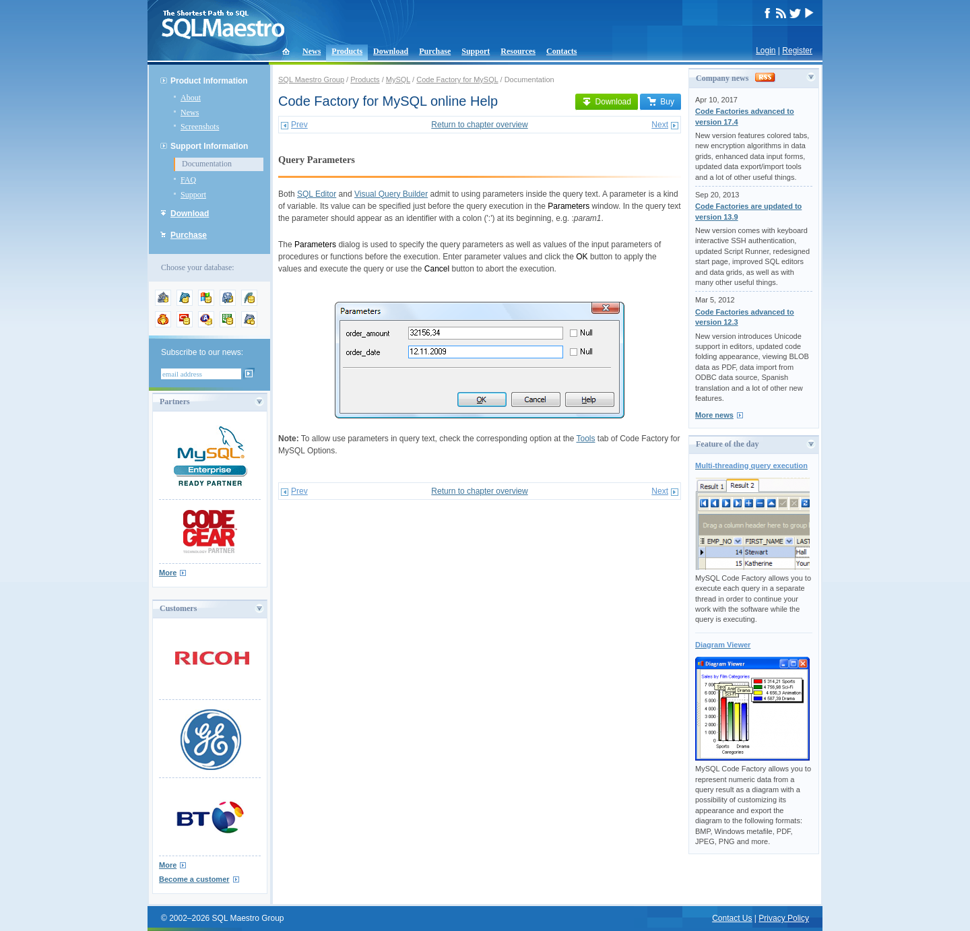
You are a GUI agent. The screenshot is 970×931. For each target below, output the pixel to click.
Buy (660, 101)
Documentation (207, 163)
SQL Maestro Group (311, 79)
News (311, 51)
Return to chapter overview (479, 124)
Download (390, 51)
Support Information (209, 146)
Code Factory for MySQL (457, 79)
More (167, 573)
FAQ (188, 180)
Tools (585, 438)
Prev (299, 124)
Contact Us (732, 918)
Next (659, 124)
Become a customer (194, 879)
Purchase (435, 51)
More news (714, 415)
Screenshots (200, 126)
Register (797, 50)
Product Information (209, 81)
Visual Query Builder (391, 194)
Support (475, 51)
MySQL (398, 79)
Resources (518, 51)
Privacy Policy (783, 918)
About (191, 97)
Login (765, 50)
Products (346, 51)
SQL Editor (316, 194)
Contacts (561, 51)
